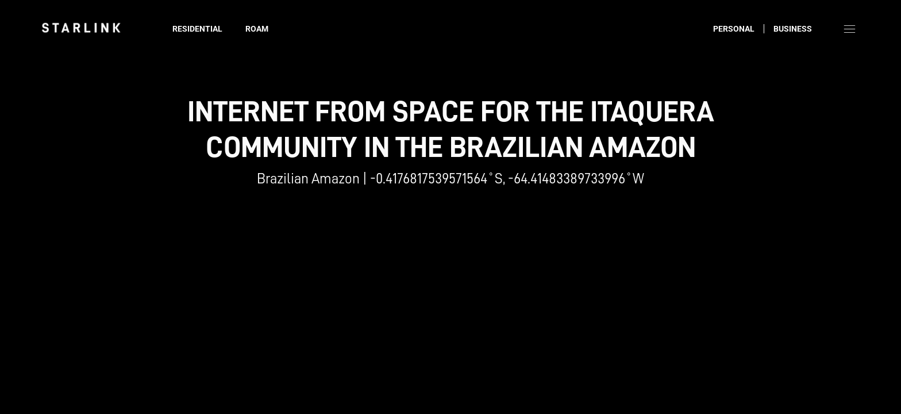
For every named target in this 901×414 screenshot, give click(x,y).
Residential (197, 28)
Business (792, 28)
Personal (733, 28)
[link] (81, 27)
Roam (256, 28)
